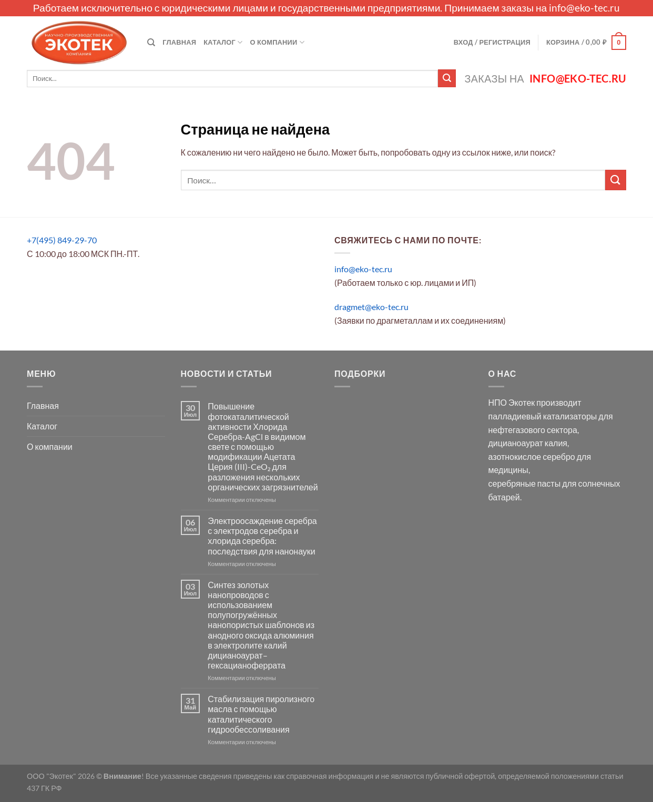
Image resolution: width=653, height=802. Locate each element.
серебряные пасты (524, 483)
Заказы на (545, 79)
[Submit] (447, 78)
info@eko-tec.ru (584, 8)
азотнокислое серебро (531, 456)
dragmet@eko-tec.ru (371, 307)
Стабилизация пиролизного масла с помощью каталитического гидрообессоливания (261, 714)
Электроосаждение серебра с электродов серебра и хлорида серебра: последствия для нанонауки (262, 536)
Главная (179, 42)
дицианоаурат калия (528, 443)
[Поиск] (151, 43)
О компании (277, 42)
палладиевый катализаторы (542, 416)
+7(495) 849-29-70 (62, 240)
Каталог (222, 42)
